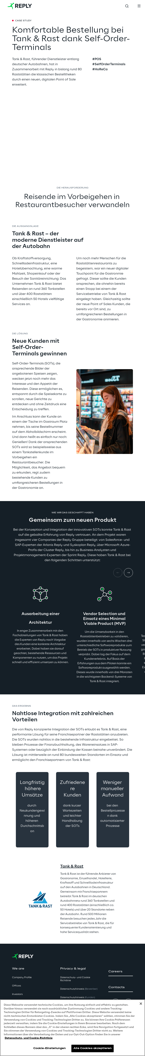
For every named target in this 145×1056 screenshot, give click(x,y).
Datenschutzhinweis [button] (78, 989)
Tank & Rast (71, 866)
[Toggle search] (127, 6)
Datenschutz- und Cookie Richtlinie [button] (75, 979)
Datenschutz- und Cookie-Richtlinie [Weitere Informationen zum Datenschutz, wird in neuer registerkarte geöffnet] (28, 1038)
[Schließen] (141, 1003)
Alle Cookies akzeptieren (92, 1048)
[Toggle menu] (139, 6)
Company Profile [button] (22, 977)
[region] (72, 1027)
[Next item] (128, 572)
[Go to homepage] (20, 6)
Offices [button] (16, 986)
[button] (120, 971)
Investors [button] (17, 994)
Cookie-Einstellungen (49, 1048)
